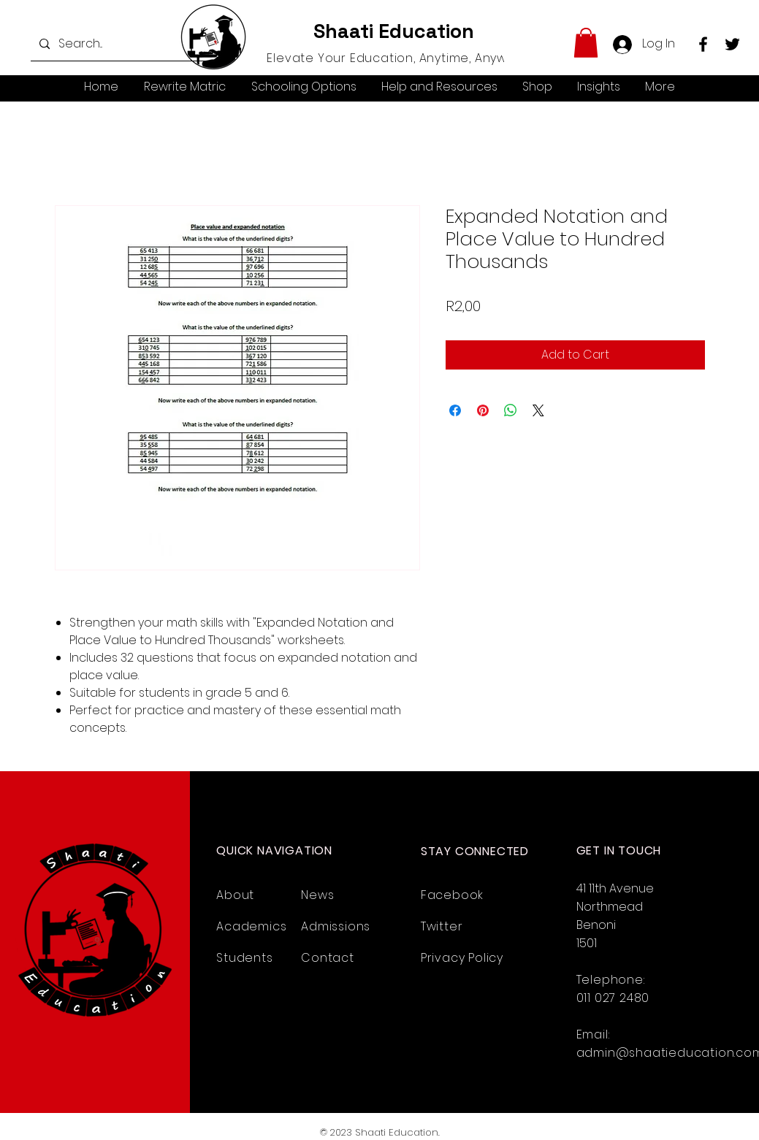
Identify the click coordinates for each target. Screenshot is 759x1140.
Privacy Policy (462, 957)
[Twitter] (732, 44)
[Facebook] (703, 44)
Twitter (442, 926)
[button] (585, 43)
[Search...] (118, 44)
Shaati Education (393, 31)
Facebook (452, 895)
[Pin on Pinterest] (483, 410)
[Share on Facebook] (455, 410)
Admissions (335, 926)
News (317, 895)
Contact (327, 957)
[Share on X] (538, 410)
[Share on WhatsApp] (510, 410)
